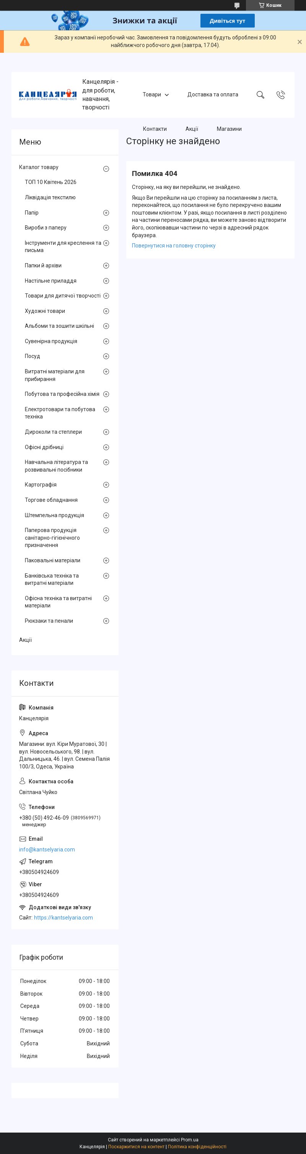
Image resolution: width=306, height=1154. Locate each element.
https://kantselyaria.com (63, 918)
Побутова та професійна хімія (62, 394)
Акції (192, 129)
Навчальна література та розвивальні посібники (56, 466)
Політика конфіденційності (197, 1146)
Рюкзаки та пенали (49, 621)
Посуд (32, 356)
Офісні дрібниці (44, 447)
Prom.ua (190, 1140)
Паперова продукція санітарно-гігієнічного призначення (52, 537)
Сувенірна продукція (51, 341)
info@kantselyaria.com (47, 849)
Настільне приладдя (50, 281)
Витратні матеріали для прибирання (55, 375)
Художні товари (45, 311)
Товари (152, 94)
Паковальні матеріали (52, 560)
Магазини (229, 129)
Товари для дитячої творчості (63, 296)
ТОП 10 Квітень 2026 (50, 182)
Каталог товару (39, 167)
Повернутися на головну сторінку (174, 246)
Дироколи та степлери (53, 432)
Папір (32, 213)
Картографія (41, 485)
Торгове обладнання (51, 500)
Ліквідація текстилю (50, 197)
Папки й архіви (43, 265)
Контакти (155, 129)
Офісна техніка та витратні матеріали (58, 602)
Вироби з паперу (46, 228)
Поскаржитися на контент (136, 1146)
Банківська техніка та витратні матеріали (52, 579)
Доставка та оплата (212, 94)
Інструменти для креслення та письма (63, 247)
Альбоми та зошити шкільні (59, 326)
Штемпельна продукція (54, 515)
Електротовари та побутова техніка (60, 413)
